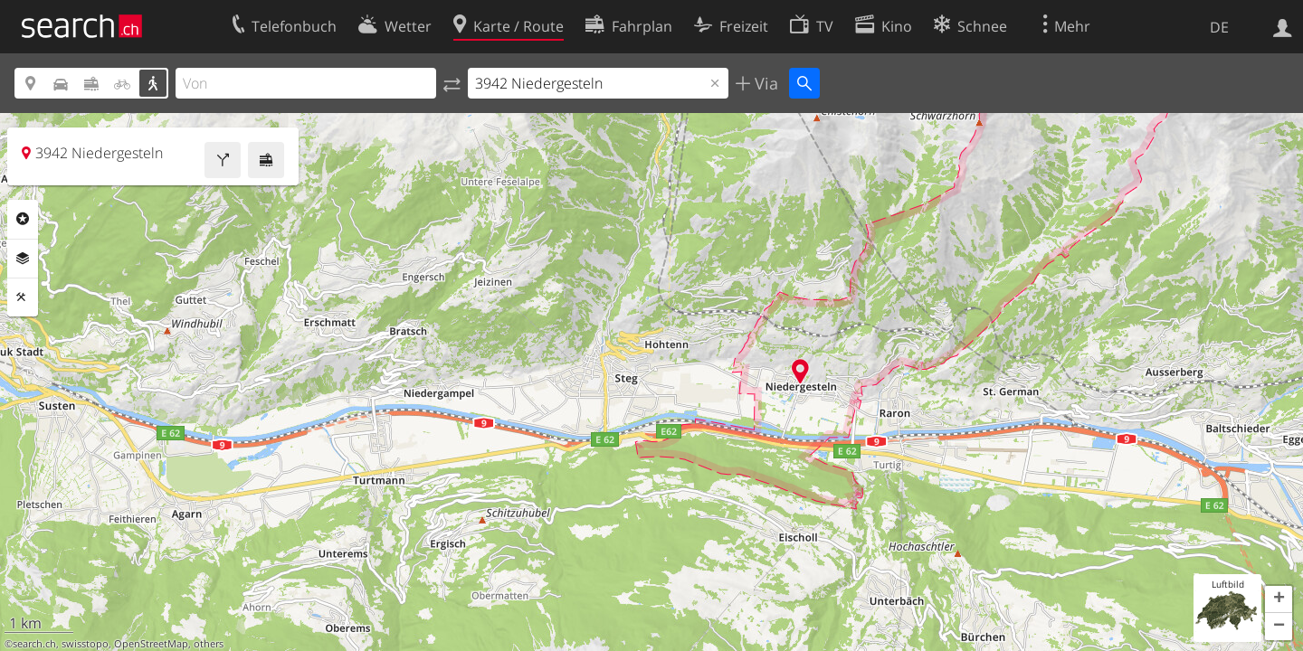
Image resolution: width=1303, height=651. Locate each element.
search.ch (34, 643)
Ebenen (22, 259)
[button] (1278, 599)
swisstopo (85, 643)
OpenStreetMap (151, 643)
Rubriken (22, 219)
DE (1219, 27)
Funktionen (22, 297)
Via (764, 83)
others (209, 643)
